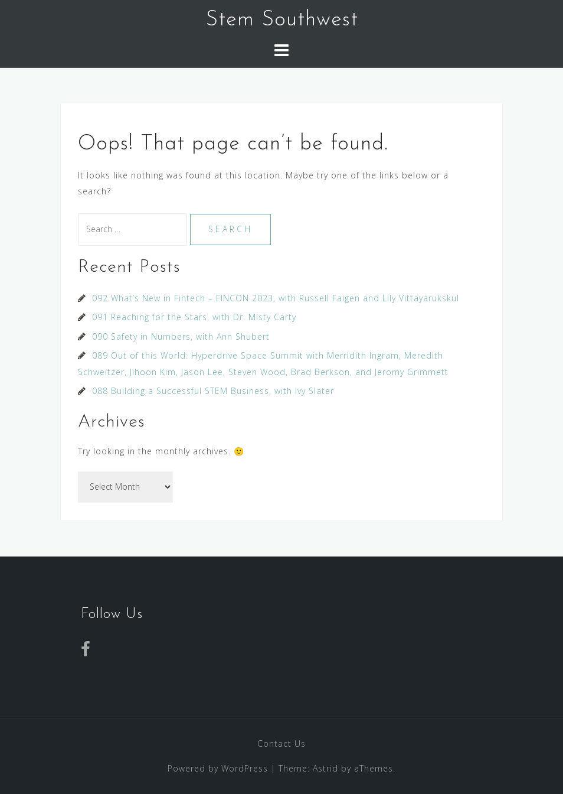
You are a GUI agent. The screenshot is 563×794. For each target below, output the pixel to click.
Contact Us (281, 743)
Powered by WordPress (218, 768)
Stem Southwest (281, 20)
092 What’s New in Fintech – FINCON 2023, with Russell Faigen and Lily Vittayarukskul (275, 298)
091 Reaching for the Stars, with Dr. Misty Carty (194, 317)
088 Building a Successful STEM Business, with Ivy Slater (213, 390)
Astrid (325, 768)
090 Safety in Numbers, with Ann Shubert (181, 336)
